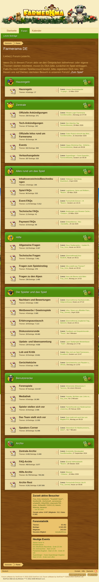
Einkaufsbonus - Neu (73, 222)
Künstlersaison (38, 545)
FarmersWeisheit (66, 125)
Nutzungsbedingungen (77, 575)
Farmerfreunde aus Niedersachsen (78, 407)
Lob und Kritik (27, 352)
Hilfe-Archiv (25, 472)
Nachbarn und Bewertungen (34, 300)
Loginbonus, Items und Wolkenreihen (79, 190)
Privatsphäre (92, 575)
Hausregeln (23, 81)
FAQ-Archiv (25, 461)
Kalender (36, 30)
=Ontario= (63, 213)
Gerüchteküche (27, 362)
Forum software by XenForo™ (63, 577)
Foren (24, 31)
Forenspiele (25, 386)
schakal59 (36, 503)
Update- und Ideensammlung (35, 341)
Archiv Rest (25, 482)
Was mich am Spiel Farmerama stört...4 (80, 352)
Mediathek (25, 396)
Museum (69, 472)
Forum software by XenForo (21, 577)
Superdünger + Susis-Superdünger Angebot (82, 155)
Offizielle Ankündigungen (33, 112)
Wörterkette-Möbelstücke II (75, 386)
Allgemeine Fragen (29, 245)
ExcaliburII (64, 354)
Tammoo (63, 388)
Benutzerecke (24, 378)
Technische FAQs (29, 211)
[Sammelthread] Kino (73, 255)
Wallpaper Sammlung (73, 179)
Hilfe (18, 237)
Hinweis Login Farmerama (75, 113)
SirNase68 (41, 505)
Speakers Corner (28, 427)
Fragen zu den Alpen (30, 276)
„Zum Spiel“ (77, 72)
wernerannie (56, 501)
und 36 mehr (39, 509)
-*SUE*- (63, 344)
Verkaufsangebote (29, 155)
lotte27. (63, 430)
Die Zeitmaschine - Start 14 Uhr (44, 549)
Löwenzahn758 (55, 503)
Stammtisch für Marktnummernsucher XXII (81, 428)
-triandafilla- (64, 224)
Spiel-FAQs (25, 190)
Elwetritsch (64, 181)
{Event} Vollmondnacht (74, 462)
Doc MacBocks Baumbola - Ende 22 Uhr (47, 547)
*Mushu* (63, 192)
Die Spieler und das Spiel (31, 292)
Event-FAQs (25, 201)
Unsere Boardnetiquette (74, 89)
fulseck (57, 505)
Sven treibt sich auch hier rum (76, 417)
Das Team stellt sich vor (32, 417)
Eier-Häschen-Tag (72, 123)
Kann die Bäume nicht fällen (76, 276)
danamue (43, 507)
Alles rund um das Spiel (30, 171)
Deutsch (5, 571)
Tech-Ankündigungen (31, 123)
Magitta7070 (64, 419)
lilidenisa (36, 507)
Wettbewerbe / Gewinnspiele (35, 310)
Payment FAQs (27, 221)
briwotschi (45, 499)
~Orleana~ (64, 474)
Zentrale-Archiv (27, 451)
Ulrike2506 (45, 503)
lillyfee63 (63, 323)
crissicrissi (64, 409)
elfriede (63, 365)
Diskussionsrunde (29, 331)
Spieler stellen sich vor (32, 407)
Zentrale (21, 104)
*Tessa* (63, 333)
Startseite (12, 30)
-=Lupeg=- (64, 91)
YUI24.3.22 (50, 505)
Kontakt (77, 571)
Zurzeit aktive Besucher (46, 495)
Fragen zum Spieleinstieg (33, 266)
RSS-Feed (57, 90)
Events (23, 145)
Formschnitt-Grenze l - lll (75, 201)
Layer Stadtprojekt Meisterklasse (78, 342)
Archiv (20, 443)
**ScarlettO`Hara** (56, 499)
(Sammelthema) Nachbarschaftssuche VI (81, 300)
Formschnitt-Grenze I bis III (76, 482)
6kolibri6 (63, 258)
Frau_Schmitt (65, 312)
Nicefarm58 (37, 501)
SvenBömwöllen (66, 115)
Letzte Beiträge (10, 36)
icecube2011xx (60, 532)
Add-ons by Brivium (24, 579)
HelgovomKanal (66, 302)
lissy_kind (63, 398)
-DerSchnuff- (46, 501)
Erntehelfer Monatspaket (75, 451)
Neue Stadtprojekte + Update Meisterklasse (81, 245)
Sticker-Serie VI (38, 542)
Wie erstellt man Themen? (75, 266)
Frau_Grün (64, 247)
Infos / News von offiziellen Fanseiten (79, 310)
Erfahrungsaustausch (31, 320)
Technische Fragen (29, 255)
